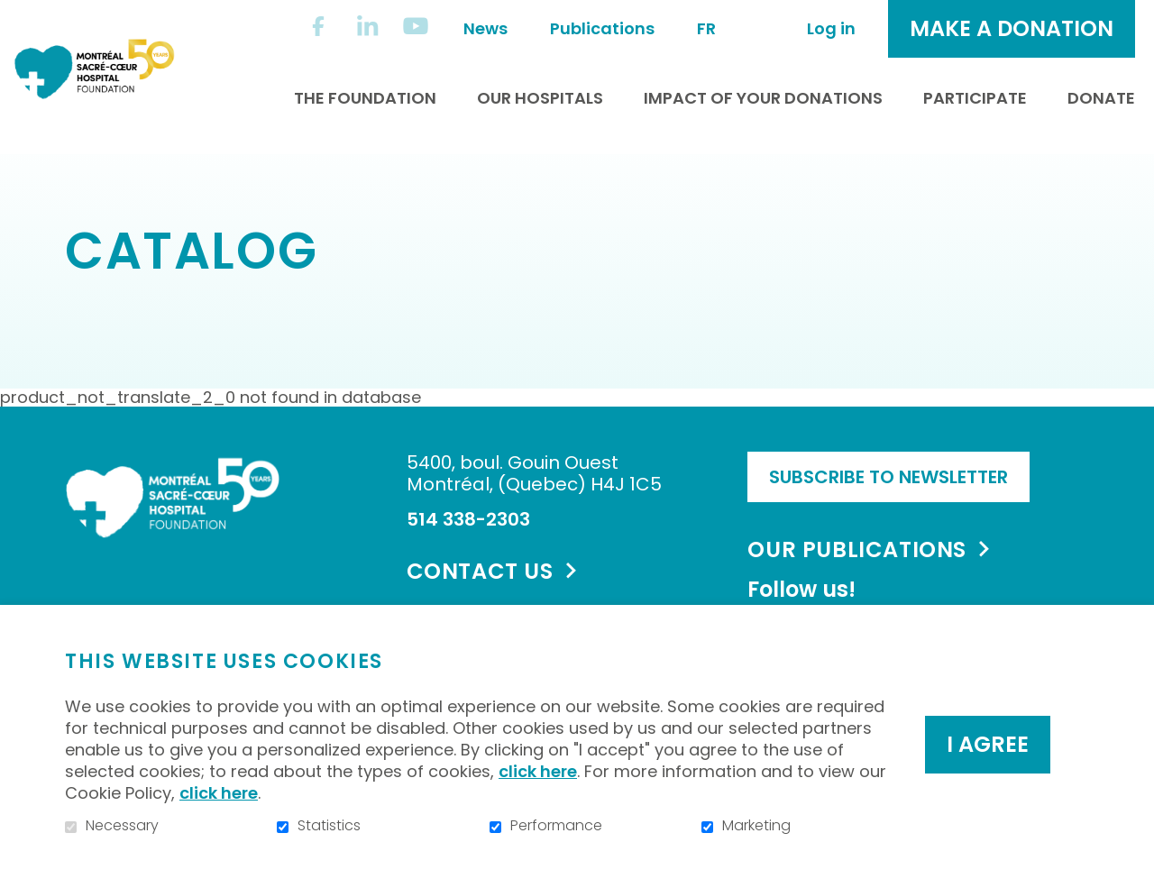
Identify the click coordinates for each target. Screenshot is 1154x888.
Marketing (756, 826)
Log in (831, 28)
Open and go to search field (758, 26)
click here (538, 771)
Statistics (329, 826)
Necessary (122, 826)
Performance (556, 826)
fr (706, 28)
